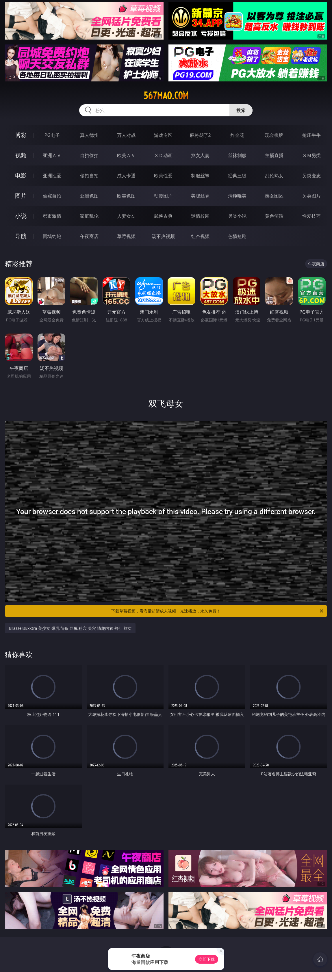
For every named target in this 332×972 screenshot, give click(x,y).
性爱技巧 (311, 216)
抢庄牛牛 (311, 135)
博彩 (21, 135)
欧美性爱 (163, 175)
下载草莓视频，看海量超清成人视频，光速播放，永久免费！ (217, 611)
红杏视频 (200, 236)
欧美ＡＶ (126, 155)
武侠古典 (163, 216)
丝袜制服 (237, 155)
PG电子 (52, 135)
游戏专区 (163, 135)
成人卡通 (126, 175)
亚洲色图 (89, 196)
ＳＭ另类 (311, 155)
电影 (21, 175)
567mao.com (166, 95)
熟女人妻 (200, 155)
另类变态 (311, 175)
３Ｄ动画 (163, 155)
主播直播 (274, 155)
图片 (21, 196)
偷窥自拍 (52, 196)
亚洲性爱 (52, 175)
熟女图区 (274, 196)
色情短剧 (237, 236)
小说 (21, 216)
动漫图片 (163, 196)
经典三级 (237, 175)
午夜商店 (89, 236)
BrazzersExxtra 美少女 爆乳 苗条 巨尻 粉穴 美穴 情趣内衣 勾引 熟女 (70, 628)
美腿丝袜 (200, 196)
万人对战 (126, 135)
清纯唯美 (237, 196)
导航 (21, 236)
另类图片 (311, 196)
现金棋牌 (274, 135)
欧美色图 (126, 196)
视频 (21, 155)
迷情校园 (200, 216)
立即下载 (207, 959)
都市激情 (52, 216)
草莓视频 (126, 236)
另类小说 (237, 216)
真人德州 (89, 135)
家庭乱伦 (89, 216)
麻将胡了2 (200, 135)
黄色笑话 (274, 216)
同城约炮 (52, 236)
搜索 (241, 110)
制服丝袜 (200, 175)
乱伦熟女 (274, 175)
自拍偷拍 (89, 155)
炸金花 (237, 135)
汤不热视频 (163, 236)
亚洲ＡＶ (52, 155)
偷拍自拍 (89, 175)
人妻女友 (126, 216)
